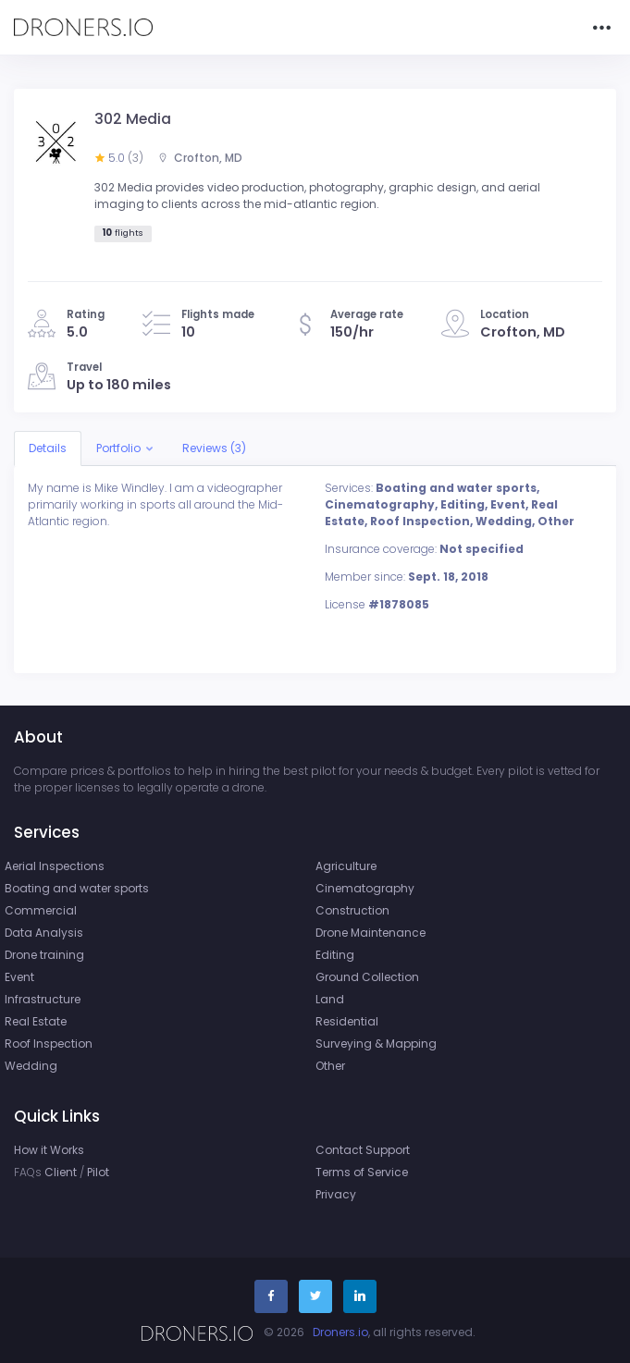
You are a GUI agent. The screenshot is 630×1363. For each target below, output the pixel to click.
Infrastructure (42, 999)
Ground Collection (367, 977)
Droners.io (340, 1332)
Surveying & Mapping (376, 1043)
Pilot (98, 1172)
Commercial (41, 910)
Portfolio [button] (118, 448)
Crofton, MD (199, 158)
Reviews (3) (214, 448)
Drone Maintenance (370, 932)
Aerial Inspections (55, 866)
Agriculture (346, 866)
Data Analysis (44, 932)
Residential (346, 1021)
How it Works (49, 1150)
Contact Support (362, 1150)
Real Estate (36, 1021)
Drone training (44, 955)
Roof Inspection (49, 1043)
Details (48, 448)
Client (60, 1172)
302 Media (132, 119)
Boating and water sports (77, 888)
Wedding (31, 1066)
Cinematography (364, 888)
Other (330, 1066)
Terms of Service (361, 1172)
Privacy (335, 1194)
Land (329, 999)
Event (19, 977)
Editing (334, 955)
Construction (352, 910)
